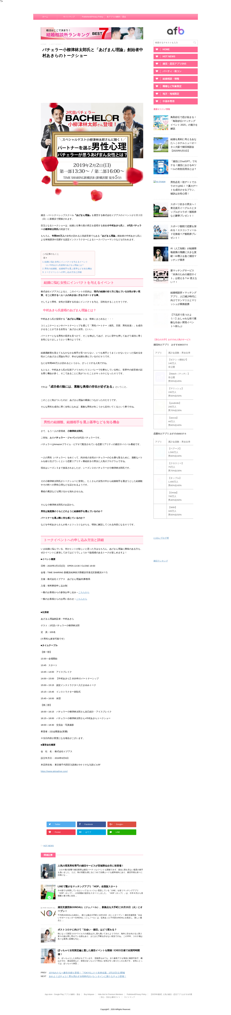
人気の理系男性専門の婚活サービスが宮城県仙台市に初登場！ (91, 865)
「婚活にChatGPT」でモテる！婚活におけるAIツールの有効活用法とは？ (183, 165)
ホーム (45, 17)
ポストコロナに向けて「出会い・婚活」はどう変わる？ (87, 929)
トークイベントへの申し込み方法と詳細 (63, 272)
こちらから (83, 592)
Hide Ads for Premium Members (110, 994)
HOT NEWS (48, 846)
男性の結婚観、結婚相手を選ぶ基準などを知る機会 (68, 268)
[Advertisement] (92, 81)
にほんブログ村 (161, 538)
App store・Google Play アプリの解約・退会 (62, 994)
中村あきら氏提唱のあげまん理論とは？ (66, 265)
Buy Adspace (89, 994)
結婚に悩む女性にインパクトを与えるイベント (66, 262)
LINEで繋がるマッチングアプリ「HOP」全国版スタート (88, 886)
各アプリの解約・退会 (116, 17)
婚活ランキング (161, 561)
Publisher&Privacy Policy (92, 17)
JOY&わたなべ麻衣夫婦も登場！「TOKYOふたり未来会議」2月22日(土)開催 (87, 972)
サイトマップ (69, 17)
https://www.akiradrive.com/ (54, 771)
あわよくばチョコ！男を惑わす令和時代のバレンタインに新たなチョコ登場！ (87, 976)
